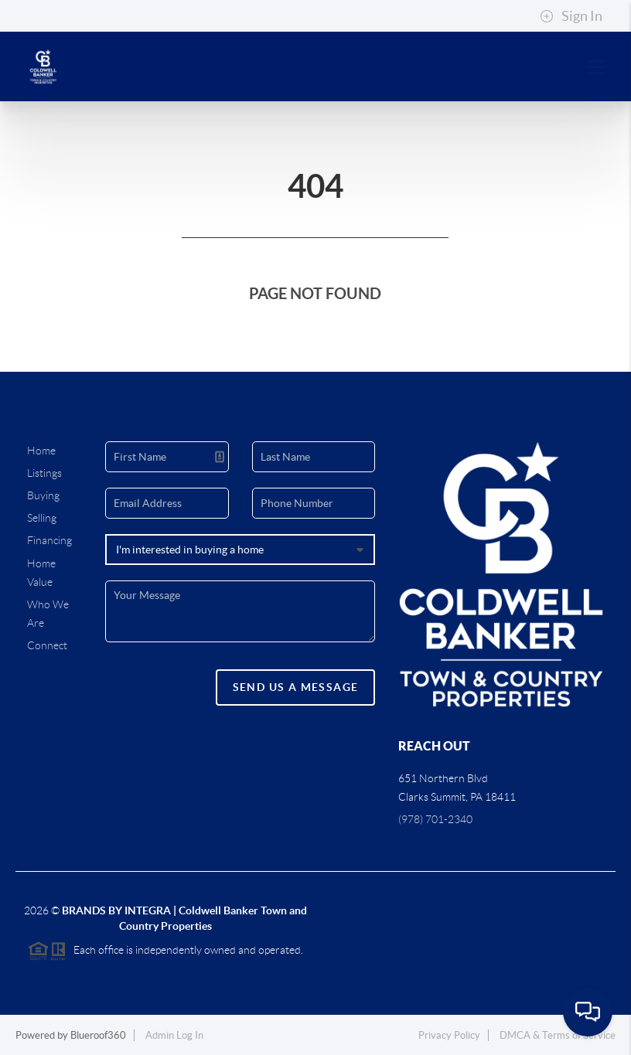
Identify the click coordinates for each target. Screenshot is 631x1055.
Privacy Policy (449, 1035)
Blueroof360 (98, 1035)
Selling (41, 518)
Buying (43, 495)
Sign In (571, 16)
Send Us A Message (296, 687)
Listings (44, 473)
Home (41, 450)
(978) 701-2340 (435, 819)
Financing (49, 540)
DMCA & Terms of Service (558, 1035)
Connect (47, 645)
